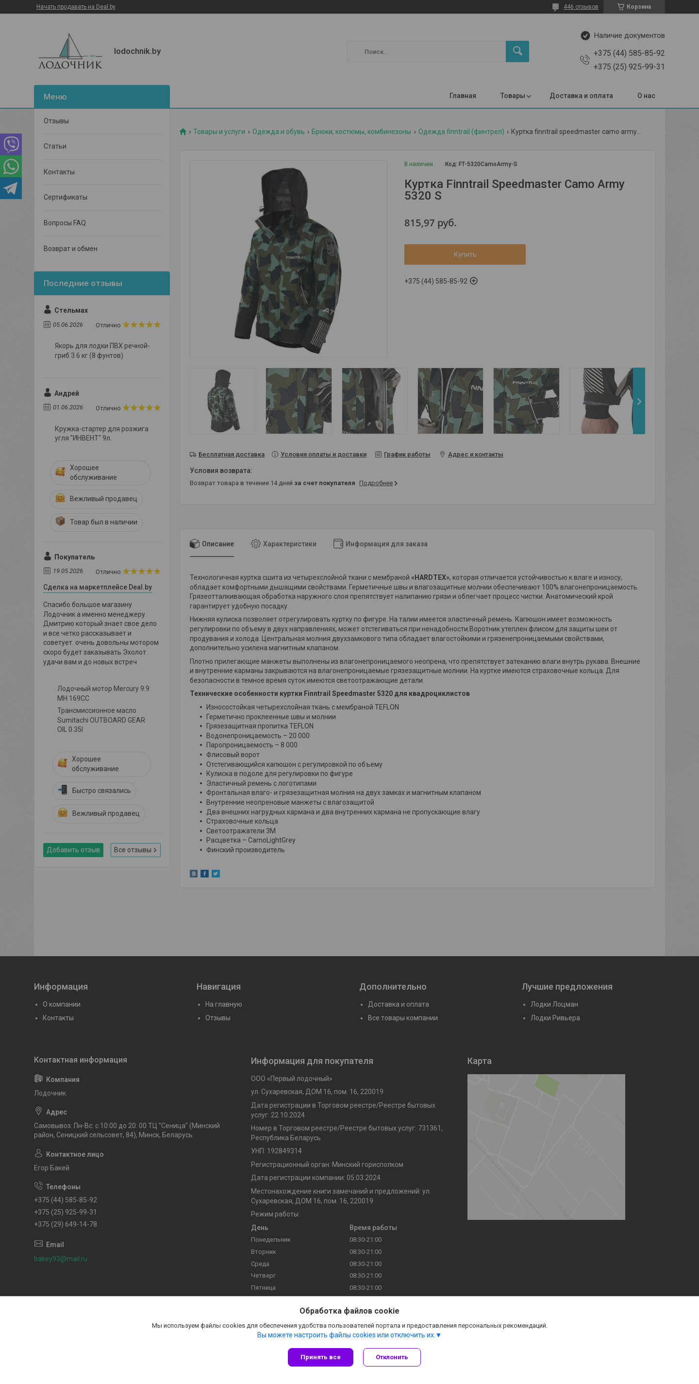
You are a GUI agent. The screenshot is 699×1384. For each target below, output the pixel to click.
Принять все (320, 1357)
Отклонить (392, 1357)
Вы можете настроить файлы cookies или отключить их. (346, 1335)
